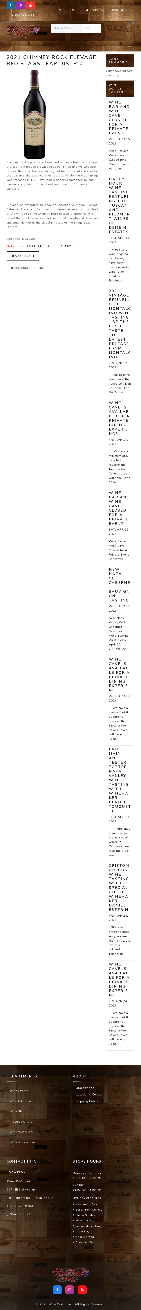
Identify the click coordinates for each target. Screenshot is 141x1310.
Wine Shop (18, 1111)
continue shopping (27, 268)
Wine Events (19, 1091)
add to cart (23, 256)
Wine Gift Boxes (22, 1101)
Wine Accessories (23, 1142)
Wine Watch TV (21, 1132)
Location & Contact (90, 1095)
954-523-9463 (22, 15)
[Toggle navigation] (129, 46)
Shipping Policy (87, 1101)
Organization (85, 1088)
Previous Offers (21, 1122)
